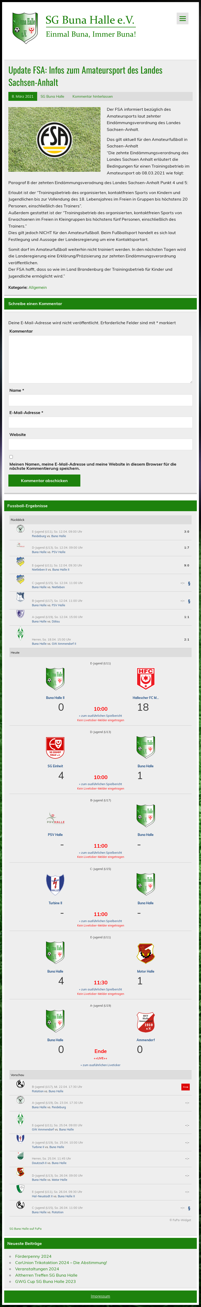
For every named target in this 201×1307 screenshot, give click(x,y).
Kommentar (21, 331)
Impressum (100, 1296)
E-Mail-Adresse (26, 412)
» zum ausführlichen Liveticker (100, 1065)
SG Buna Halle (52, 96)
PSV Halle (58, 552)
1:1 (186, 617)
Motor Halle (145, 971)
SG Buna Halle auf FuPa (25, 1229)
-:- (183, 583)
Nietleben (58, 587)
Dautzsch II (39, 1163)
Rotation (37, 1091)
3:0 (186, 531)
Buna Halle (58, 536)
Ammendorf (146, 1040)
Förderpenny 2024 (33, 1256)
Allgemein (38, 287)
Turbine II (55, 903)
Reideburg (39, 536)
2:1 (186, 639)
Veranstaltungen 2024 (37, 1268)
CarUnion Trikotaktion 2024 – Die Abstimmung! (61, 1262)
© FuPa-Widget (180, 1220)
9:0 (186, 565)
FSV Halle (58, 605)
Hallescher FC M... (146, 698)
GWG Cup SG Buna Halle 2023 (45, 1281)
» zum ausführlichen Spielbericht (100, 716)
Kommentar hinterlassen (92, 96)
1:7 (186, 547)
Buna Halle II (60, 569)
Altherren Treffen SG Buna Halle (46, 1275)
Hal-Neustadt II (42, 1196)
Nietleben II (39, 569)
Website (17, 434)
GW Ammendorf (43, 1129)
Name (16, 390)
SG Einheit (55, 766)
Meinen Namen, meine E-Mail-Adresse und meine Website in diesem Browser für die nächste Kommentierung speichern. (92, 466)
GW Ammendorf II (64, 644)
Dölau (56, 621)
